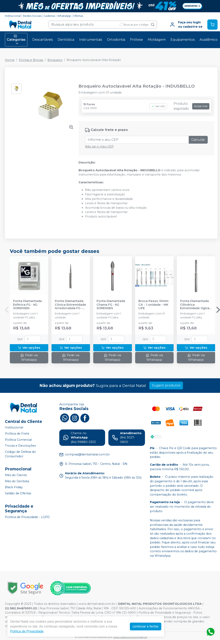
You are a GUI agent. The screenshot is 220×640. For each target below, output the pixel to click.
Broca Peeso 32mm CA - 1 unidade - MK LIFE (153, 304)
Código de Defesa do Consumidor (20, 454)
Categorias (16, 39)
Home (10, 60)
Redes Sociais (32, 15)
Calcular (198, 140)
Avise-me (201, 106)
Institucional (13, 15)
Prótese (136, 40)
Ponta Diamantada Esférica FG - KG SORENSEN (27, 304)
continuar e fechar (145, 626)
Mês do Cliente (16, 475)
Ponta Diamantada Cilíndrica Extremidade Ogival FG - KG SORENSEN (195, 304)
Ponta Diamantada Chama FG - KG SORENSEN (111, 304)
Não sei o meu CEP (99, 146)
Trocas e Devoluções (20, 446)
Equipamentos (183, 40)
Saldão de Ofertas (18, 493)
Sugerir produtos (166, 385)
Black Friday (14, 487)
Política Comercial (18, 440)
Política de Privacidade (27, 631)
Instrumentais (90, 40)
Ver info (158, 106)
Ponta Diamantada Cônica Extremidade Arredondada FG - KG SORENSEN (70, 304)
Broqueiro (54, 60)
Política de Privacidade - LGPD (27, 517)
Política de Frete (17, 433)
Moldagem (157, 40)
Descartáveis (42, 40)
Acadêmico (209, 40)
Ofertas (78, 15)
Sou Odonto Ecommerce (130, 637)
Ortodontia (116, 40)
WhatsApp (64, 15)
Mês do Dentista (17, 481)
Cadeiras (49, 15)
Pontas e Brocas (31, 60)
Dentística (66, 40)
